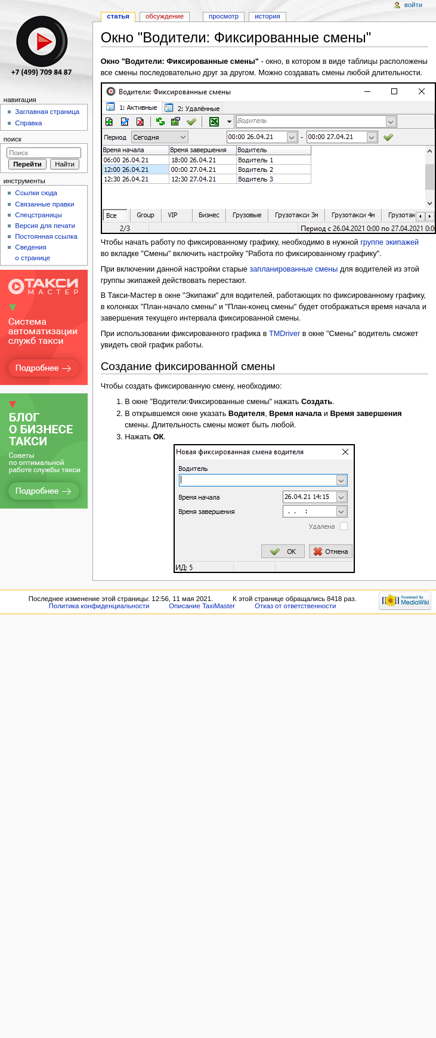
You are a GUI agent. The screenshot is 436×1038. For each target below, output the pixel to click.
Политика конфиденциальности (99, 605)
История (267, 16)
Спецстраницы (38, 214)
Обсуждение (165, 16)
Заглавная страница (47, 111)
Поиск (12, 139)
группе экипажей (389, 242)
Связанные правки (44, 204)
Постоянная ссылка (46, 236)
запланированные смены (293, 269)
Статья (118, 16)
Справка (28, 123)
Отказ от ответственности (295, 605)
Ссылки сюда (36, 192)
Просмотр (224, 16)
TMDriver (284, 333)
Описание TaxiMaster (202, 605)
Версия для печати (45, 225)
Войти (413, 4)
